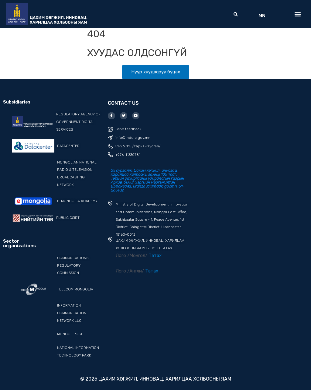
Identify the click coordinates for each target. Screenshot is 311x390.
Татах (155, 255)
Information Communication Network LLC (71, 313)
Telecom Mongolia (75, 289)
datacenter (68, 146)
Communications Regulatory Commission (72, 265)
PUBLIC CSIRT (68, 218)
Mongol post (70, 334)
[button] (236, 15)
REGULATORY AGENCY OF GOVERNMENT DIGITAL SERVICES (78, 122)
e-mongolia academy (77, 201)
